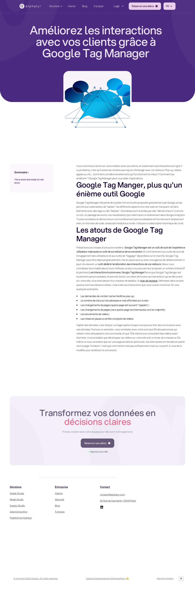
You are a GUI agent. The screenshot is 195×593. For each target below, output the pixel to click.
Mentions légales (165, 578)
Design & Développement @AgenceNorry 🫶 (107, 578)
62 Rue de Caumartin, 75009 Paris (118, 500)
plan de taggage (149, 280)
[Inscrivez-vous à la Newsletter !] (165, 523)
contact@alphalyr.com (112, 494)
